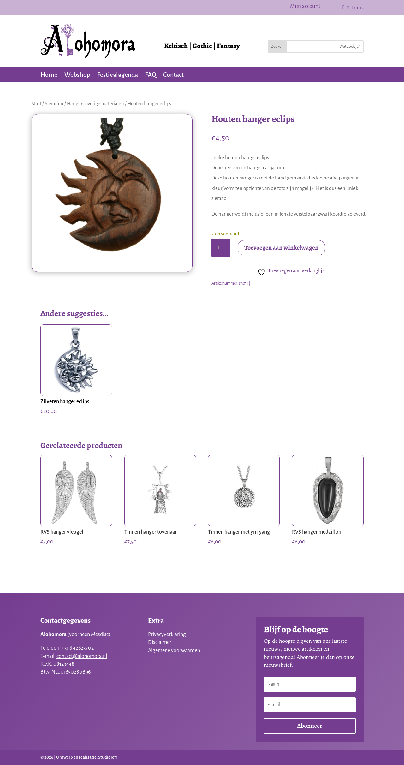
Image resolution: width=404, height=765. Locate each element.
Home (48, 75)
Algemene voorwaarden (174, 650)
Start (36, 103)
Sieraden (54, 103)
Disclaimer (159, 642)
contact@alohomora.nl (81, 656)
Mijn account (305, 6)
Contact (173, 75)
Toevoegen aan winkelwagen (281, 247)
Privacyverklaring (167, 634)
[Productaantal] (220, 248)
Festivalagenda (117, 75)
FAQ (150, 75)
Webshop (77, 75)
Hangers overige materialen (95, 103)
